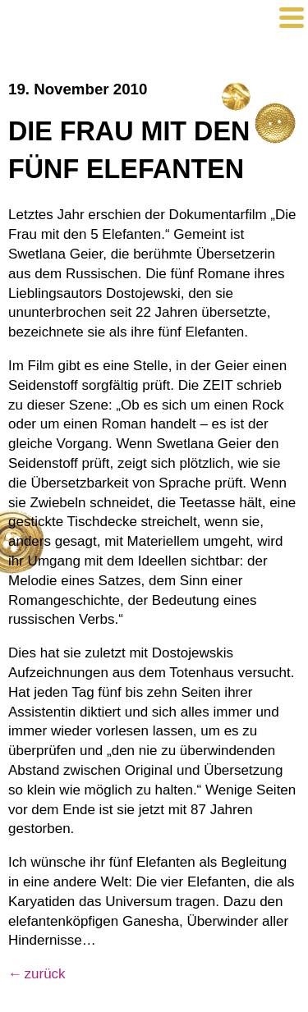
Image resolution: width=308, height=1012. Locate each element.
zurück (45, 974)
